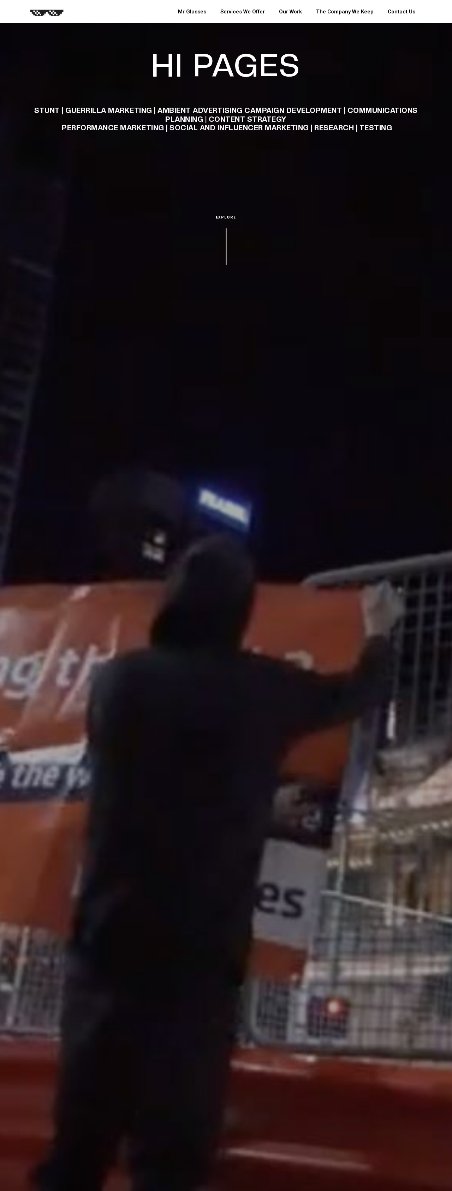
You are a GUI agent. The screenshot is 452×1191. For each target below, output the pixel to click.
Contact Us (401, 11)
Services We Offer (242, 11)
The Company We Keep (345, 11)
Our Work (290, 11)
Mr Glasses (192, 11)
